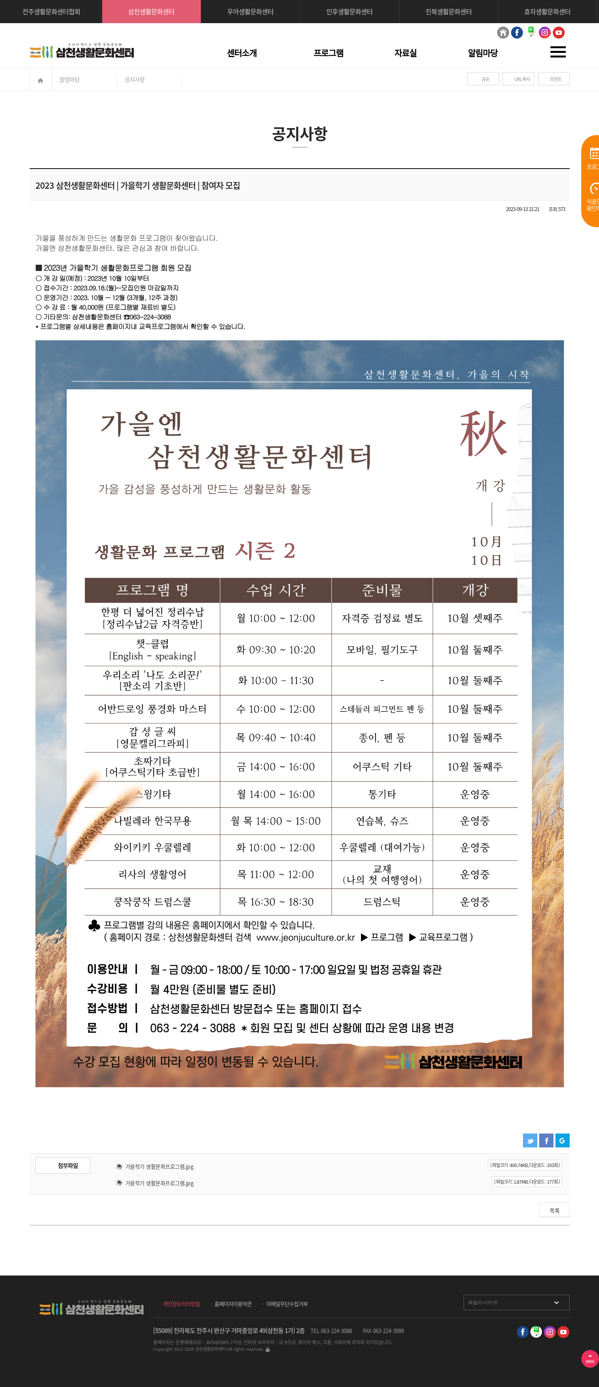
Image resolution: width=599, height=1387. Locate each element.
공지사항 (135, 79)
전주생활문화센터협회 (51, 11)
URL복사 (522, 79)
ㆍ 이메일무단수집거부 (284, 1304)
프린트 (555, 79)
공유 (485, 79)
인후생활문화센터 (349, 11)
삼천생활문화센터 (151, 11)
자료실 (406, 53)
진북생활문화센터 (448, 11)
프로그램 (328, 53)
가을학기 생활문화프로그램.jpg (159, 1166)
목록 (555, 1210)
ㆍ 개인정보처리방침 (178, 1304)
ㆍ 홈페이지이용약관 (230, 1304)
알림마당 (483, 53)
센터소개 (241, 53)
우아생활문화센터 (250, 11)
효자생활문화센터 (547, 11)
